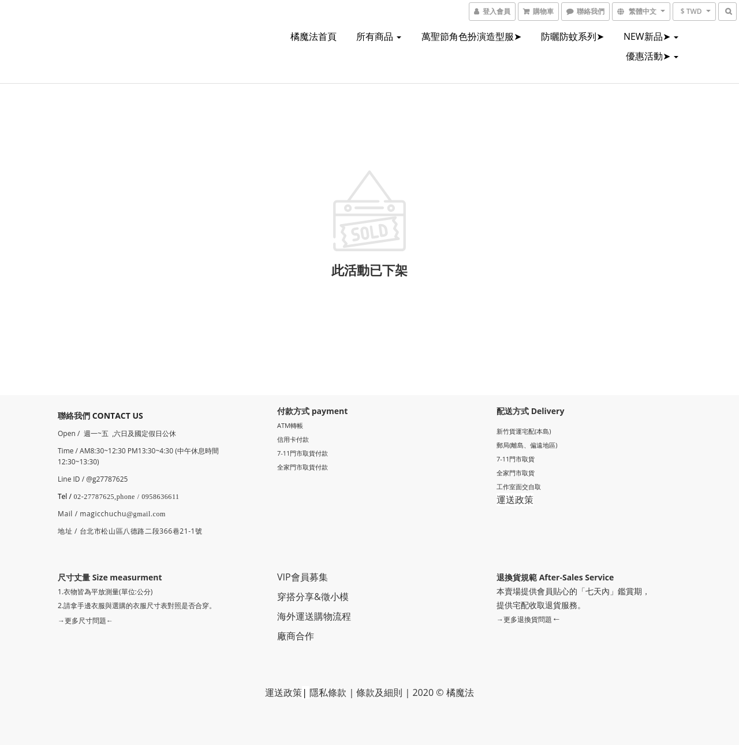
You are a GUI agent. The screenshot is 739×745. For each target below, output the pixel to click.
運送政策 (515, 499)
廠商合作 (295, 635)
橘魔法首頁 (313, 36)
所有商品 (378, 36)
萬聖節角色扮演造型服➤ (471, 36)
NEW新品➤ (651, 36)
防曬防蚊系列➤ (572, 36)
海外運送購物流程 (314, 616)
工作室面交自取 (519, 486)
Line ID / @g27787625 (93, 479)
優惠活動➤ (652, 56)
